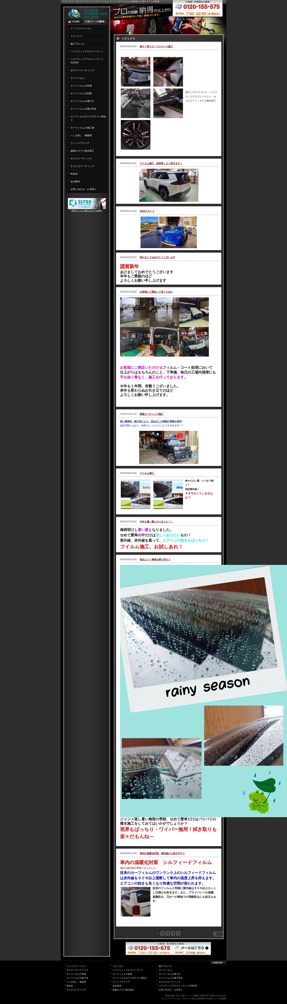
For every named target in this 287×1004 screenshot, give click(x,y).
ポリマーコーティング (82, 70)
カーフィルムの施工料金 (83, 108)
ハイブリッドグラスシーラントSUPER (178, 986)
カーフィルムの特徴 (81, 85)
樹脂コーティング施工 (151, 414)
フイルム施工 (148, 473)
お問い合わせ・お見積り (83, 189)
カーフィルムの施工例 (82, 127)
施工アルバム (77, 43)
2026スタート (147, 211)
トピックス (76, 36)
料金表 (74, 173)
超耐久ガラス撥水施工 (82, 150)
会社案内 (75, 181)
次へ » (218, 934)
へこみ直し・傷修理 (81, 135)
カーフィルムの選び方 (82, 101)
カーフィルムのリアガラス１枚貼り (130, 978)
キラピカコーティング (82, 166)
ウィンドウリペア (79, 143)
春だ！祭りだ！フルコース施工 (156, 46)
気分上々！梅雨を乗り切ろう (155, 559)
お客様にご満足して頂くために (156, 292)
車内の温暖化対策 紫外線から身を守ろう (162, 853)
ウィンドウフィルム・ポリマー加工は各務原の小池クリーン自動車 (193, 998)
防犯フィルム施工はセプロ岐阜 (87, 211)
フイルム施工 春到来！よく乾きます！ (161, 163)
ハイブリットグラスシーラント (87, 51)
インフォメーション (81, 28)
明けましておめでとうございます (157, 257)
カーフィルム (77, 78)
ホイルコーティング (81, 158)
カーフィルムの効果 (81, 93)
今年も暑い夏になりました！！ (156, 521)
